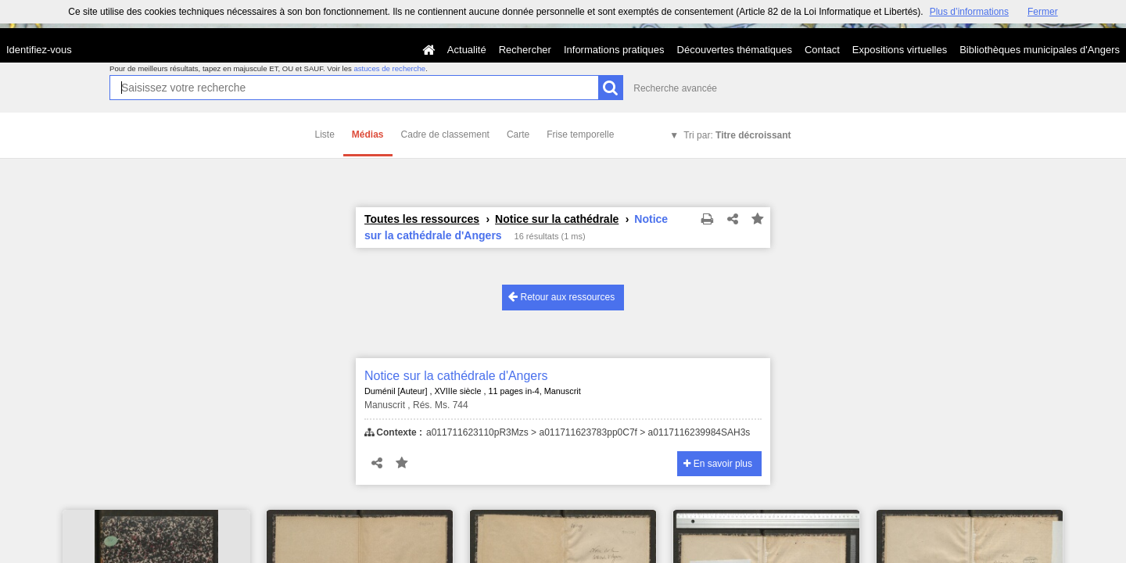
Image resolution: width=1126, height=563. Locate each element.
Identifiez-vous (39, 50)
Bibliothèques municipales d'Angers (1039, 50)
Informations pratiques (614, 50)
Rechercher (525, 50)
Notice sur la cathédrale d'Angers (456, 375)
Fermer (1042, 11)
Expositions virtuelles (899, 50)
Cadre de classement (445, 134)
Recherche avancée (675, 88)
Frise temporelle (580, 134)
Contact (822, 50)
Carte (518, 134)
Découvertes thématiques (734, 50)
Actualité (466, 50)
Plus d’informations (969, 11)
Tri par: (737, 135)
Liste (325, 134)
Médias (368, 134)
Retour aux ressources (561, 297)
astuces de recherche (389, 68)
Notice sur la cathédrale (557, 219)
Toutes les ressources (421, 219)
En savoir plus (717, 463)
